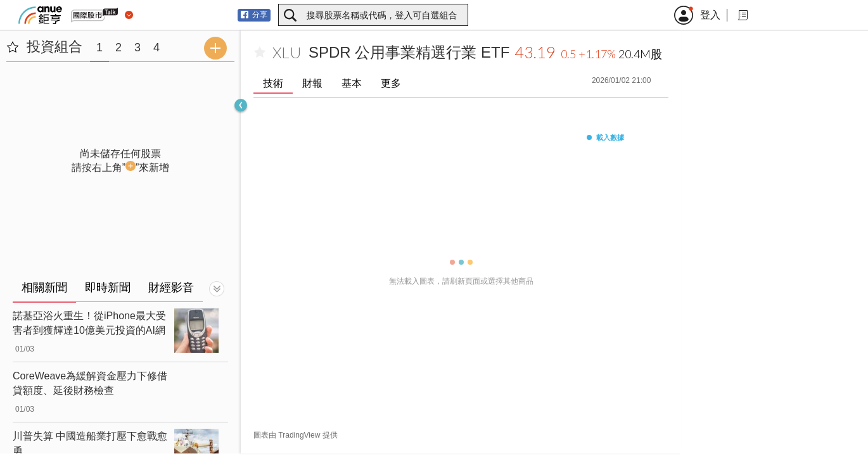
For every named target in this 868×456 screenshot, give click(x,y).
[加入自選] (259, 52)
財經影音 (171, 287)
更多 (391, 83)
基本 (351, 83)
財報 (312, 83)
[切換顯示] (216, 288)
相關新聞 (44, 287)
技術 (273, 83)
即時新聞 (108, 287)
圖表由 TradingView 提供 (295, 435)
